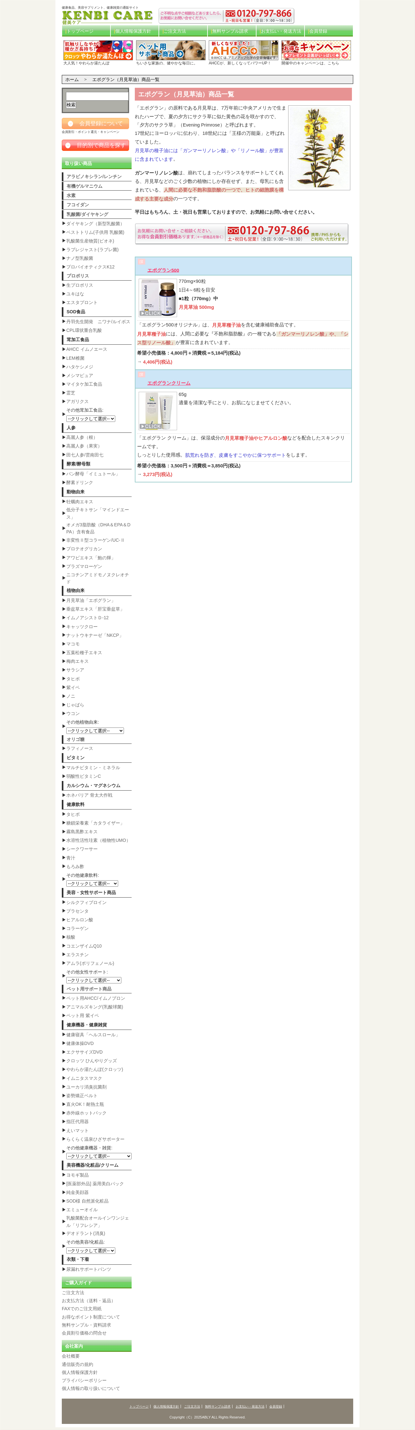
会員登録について (95, 123)
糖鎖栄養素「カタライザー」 (95, 823)
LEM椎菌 (75, 358)
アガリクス (77, 401)
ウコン (73, 713)
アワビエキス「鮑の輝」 (91, 557)
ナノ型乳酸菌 (79, 258)
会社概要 (71, 1356)
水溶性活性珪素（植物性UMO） (98, 840)
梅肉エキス (77, 661)
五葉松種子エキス (84, 652)
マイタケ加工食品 (84, 384)
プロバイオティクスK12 (90, 266)
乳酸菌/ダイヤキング (87, 214)
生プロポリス (79, 285)
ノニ (70, 696)
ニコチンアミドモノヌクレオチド (97, 578)
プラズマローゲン (84, 566)
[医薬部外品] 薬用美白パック (95, 1183)
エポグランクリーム (169, 383)
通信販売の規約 (77, 1364)
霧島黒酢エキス (82, 831)
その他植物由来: (95, 726)
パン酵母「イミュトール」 (93, 473)
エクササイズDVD (84, 1052)
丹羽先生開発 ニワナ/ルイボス (98, 321)
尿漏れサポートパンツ (88, 1269)
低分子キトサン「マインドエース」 (97, 513)
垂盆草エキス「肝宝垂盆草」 (95, 609)
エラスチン (77, 954)
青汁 (70, 857)
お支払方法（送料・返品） (89, 1300)
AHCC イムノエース (86, 349)
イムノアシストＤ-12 (87, 617)
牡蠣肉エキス (79, 501)
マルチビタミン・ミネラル (93, 767)
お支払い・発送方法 (281, 31)
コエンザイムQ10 (84, 946)
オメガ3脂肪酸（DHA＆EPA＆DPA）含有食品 (98, 528)
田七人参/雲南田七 (84, 454)
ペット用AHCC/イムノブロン (95, 998)
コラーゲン (77, 928)
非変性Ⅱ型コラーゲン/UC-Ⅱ (95, 540)
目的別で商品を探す (95, 145)
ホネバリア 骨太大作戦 (89, 795)
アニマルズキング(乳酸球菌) (94, 1006)
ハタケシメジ (79, 366)
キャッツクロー (82, 626)
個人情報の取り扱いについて (91, 1388)
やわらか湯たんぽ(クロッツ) (94, 1069)
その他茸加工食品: (90, 414)
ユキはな (75, 293)
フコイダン (78, 204)
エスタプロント (82, 302)
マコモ (73, 643)
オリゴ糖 (76, 739)
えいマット (77, 1130)
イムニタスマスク (84, 1078)
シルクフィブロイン (86, 902)
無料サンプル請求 (230, 31)
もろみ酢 (75, 866)
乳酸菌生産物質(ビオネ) (90, 240)
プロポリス (78, 275)
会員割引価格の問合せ (84, 1332)
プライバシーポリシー (84, 1380)
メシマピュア (79, 375)
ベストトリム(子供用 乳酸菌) (95, 232)
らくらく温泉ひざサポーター (95, 1139)
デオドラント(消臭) (85, 1233)
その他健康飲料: (92, 880)
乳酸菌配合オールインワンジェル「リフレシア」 (97, 1221)
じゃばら (75, 704)
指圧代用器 (77, 1121)
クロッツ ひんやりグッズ (91, 1060)
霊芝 (70, 392)
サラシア (75, 669)
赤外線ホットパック (86, 1112)
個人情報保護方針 (133, 31)
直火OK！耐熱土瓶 (85, 1104)
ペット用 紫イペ (82, 1015)
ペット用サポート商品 (89, 988)
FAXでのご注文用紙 (82, 1308)
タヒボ (73, 678)
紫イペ (73, 687)
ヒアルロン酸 (79, 919)
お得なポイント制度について (91, 1316)
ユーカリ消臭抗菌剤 (86, 1086)
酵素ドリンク (79, 482)
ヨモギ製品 (77, 1175)
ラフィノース (79, 748)
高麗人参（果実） (84, 445)
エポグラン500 (163, 270)
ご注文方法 (175, 31)
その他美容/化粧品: (90, 1246)
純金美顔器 (77, 1192)
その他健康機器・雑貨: (99, 1152)
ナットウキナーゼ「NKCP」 (95, 635)
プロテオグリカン (84, 548)
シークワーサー (82, 848)
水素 (71, 195)
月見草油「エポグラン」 (91, 600)
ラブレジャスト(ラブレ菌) (92, 249)
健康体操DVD (80, 1043)
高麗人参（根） (82, 437)
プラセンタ (77, 911)
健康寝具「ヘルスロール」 (93, 1034)
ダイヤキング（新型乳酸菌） (95, 223)
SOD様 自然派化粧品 (87, 1201)
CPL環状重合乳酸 (84, 330)
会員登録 (318, 31)
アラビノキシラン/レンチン (94, 176)
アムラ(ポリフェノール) (90, 963)
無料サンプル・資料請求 (86, 1324)
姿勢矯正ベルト (82, 1095)
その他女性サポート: (93, 976)
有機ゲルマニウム (84, 186)
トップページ (80, 31)
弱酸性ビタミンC (83, 776)
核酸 (70, 937)
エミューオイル (82, 1209)
